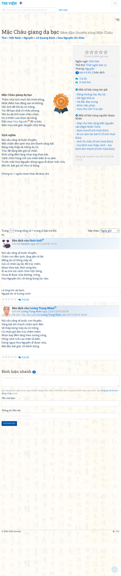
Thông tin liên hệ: (11, 452)
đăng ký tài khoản (109, 432)
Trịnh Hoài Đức (98, 172)
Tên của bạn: (9, 439)
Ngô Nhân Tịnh (90, 168)
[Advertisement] (60, 40)
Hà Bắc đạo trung (87, 143)
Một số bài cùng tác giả (91, 131)
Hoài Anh (36, 282)
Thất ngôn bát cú (96, 107)
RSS (116, 573)
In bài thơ (85, 124)
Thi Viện (9, 3)
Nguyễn (90, 110)
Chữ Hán (94, 103)
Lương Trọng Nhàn (42, 350)
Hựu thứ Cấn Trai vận (90, 151)
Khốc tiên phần (86, 147)
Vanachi (90, 198)
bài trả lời (83, 114)
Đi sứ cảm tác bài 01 (89, 176)
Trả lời (83, 120)
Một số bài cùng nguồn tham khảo (95, 159)
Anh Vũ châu (84, 183)
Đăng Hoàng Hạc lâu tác (91, 136)
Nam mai (82, 172)
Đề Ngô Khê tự (86, 140)
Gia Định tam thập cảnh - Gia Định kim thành (93, 188)
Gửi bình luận (9, 465)
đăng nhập (7, 435)
